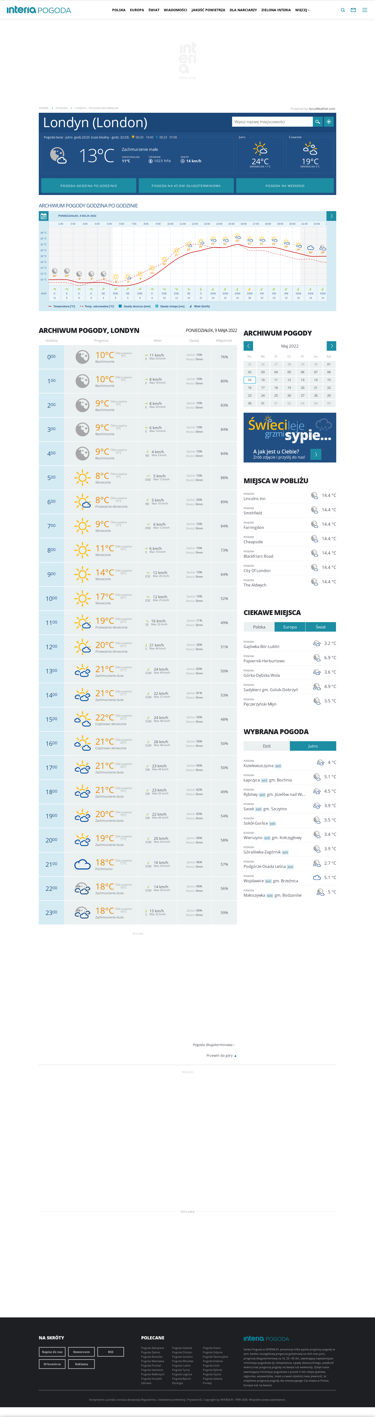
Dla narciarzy (243, 10)
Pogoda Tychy (181, 1370)
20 (302, 387)
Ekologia (177, 1383)
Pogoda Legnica (182, 1374)
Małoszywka (275, 893)
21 (315, 387)
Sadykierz (275, 687)
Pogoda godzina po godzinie (88, 186)
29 (302, 364)
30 (315, 364)
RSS (110, 1352)
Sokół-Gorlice (275, 821)
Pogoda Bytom (181, 1378)
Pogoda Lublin (181, 1365)
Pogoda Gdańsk (182, 1348)
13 (302, 380)
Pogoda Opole (212, 1374)
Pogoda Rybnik (212, 1370)
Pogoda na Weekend (285, 186)
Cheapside (275, 539)
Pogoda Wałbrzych (153, 1374)
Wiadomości (175, 10)
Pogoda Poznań (151, 1365)
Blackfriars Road (275, 554)
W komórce (52, 1364)
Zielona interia (276, 10)
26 (263, 364)
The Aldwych (275, 583)
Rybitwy (275, 792)
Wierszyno (275, 835)
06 (302, 372)
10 (263, 380)
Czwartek (295, 137)
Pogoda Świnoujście (215, 1356)
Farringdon (275, 525)
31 (263, 403)
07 (315, 372)
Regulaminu (148, 1399)
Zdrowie (146, 1383)
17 (263, 387)
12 (289, 380)
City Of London (275, 568)
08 (329, 372)
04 (276, 372)
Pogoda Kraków (213, 1361)
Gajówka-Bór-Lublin (275, 644)
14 (315, 380)
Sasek (275, 806)
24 (263, 395)
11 (276, 380)
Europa (137, 10)
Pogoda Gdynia (212, 1352)
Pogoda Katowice (152, 1370)
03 (263, 372)
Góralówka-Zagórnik (275, 850)
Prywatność (194, 1399)
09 (249, 380)
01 (329, 364)
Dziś (267, 746)
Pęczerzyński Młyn (275, 702)
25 (249, 364)
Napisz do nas (52, 1352)
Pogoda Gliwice (212, 1378)
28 (289, 364)
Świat (153, 10)
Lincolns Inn (275, 496)
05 (289, 372)
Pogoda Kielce (212, 1348)
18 (276, 387)
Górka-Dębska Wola (275, 673)
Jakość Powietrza (208, 10)
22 (329, 387)
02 (249, 372)
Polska (119, 10)
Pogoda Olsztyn (182, 1352)
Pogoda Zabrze (150, 1352)
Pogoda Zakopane (152, 1348)
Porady (207, 1383)
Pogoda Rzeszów (151, 1356)
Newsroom (81, 1352)
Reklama (81, 1364)
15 (329, 380)
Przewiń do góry (220, 1055)
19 (289, 387)
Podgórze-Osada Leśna (275, 864)
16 (249, 387)
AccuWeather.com (322, 108)
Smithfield (275, 511)
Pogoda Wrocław (182, 1361)
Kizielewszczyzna (275, 763)
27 (276, 364)
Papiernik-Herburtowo (275, 659)
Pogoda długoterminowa (213, 1044)
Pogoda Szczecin (182, 1356)
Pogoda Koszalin (151, 1378)
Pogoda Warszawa (152, 1361)
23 (249, 395)
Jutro (242, 137)
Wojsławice (275, 878)
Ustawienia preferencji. (172, 1399)
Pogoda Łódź (211, 1365)
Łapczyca (275, 778)
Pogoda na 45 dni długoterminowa (186, 186)
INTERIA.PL (227, 1399)
